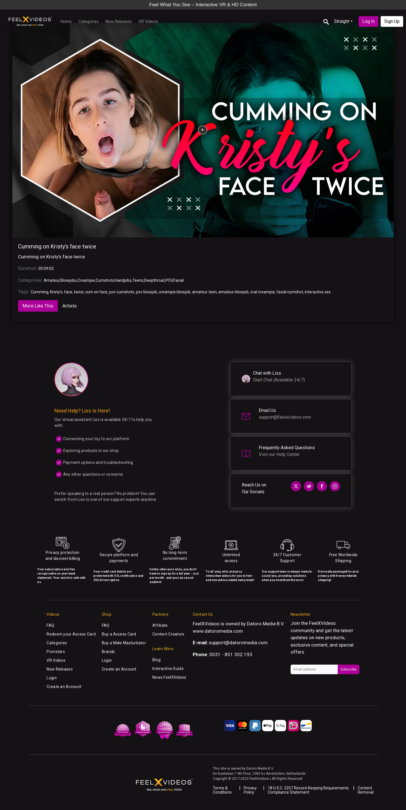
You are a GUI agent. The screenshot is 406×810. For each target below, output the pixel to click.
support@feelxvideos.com (285, 417)
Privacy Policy (250, 790)
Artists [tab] (69, 306)
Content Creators (168, 634)
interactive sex (318, 292)
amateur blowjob (233, 292)
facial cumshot (289, 292)
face (68, 292)
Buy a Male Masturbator (124, 643)
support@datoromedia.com (238, 642)
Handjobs (123, 280)
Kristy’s (56, 292)
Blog (156, 660)
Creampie (86, 280)
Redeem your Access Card (71, 634)
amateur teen (204, 292)
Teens (137, 280)
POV (169, 280)
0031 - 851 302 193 (230, 654)
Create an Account (64, 686)
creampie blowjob (174, 292)
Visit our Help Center (279, 454)
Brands (108, 651)
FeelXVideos (322, 623)
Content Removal (366, 790)
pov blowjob (146, 292)
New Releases (119, 21)
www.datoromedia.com (218, 631)
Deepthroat (154, 280)
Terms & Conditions (222, 790)
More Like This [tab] (38, 306)
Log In (368, 21)
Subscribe (348, 669)
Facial (179, 280)
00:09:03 (46, 268)
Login (51, 678)
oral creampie (262, 292)
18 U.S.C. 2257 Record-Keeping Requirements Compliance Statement (308, 790)
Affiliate (160, 625)
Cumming (39, 292)
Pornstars (56, 651)
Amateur (52, 280)
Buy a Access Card (119, 634)
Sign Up (392, 21)
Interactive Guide (168, 668)
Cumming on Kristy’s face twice (57, 246)
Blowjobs (68, 280)
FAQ (50, 625)
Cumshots (105, 280)
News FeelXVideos (169, 677)
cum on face (96, 292)
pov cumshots (121, 292)
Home (66, 21)
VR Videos (148, 21)
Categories (88, 21)
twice (79, 292)
